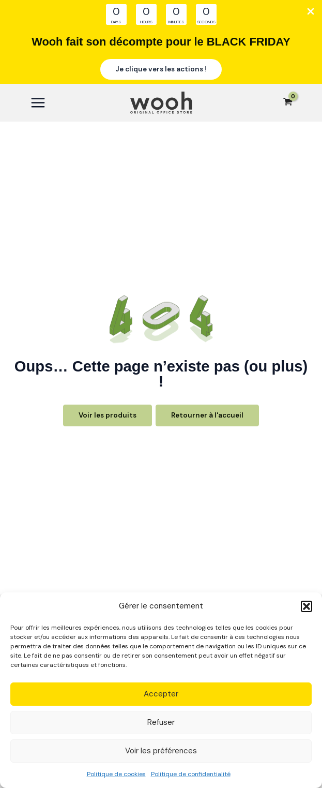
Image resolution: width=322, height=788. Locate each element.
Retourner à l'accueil (207, 415)
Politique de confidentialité (191, 774)
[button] (306, 606)
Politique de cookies (116, 774)
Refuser (161, 722)
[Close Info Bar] (310, 12)
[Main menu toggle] (38, 103)
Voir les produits (107, 415)
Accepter (161, 694)
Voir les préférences (161, 751)
